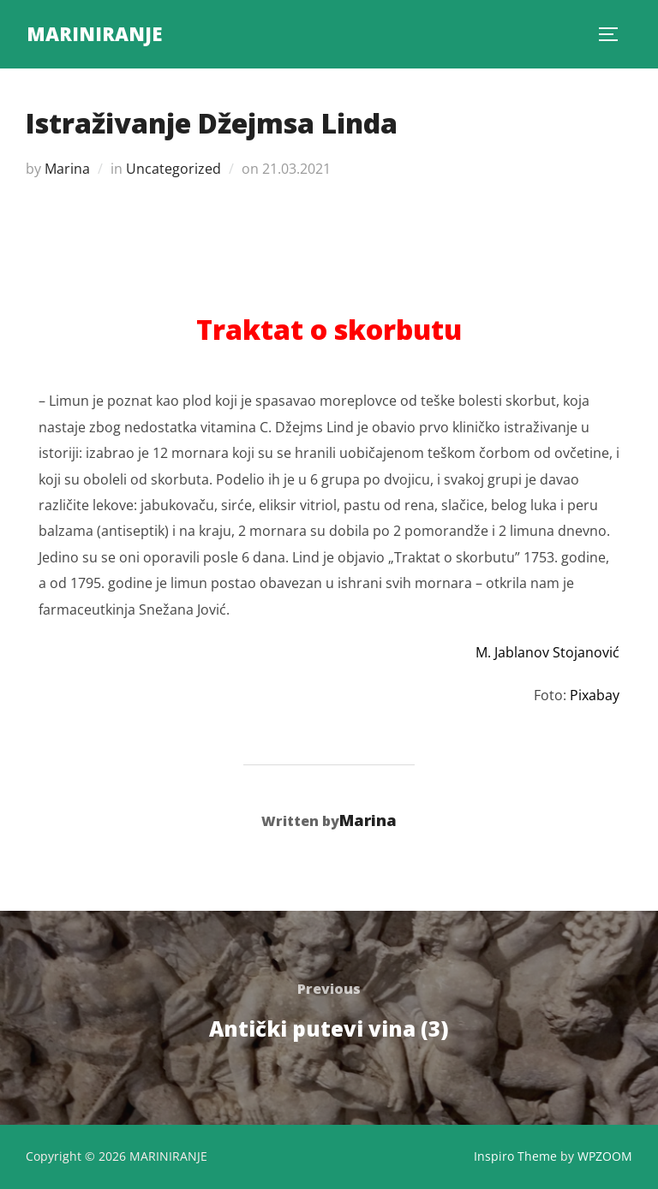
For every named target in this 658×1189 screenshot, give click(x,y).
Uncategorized (173, 168)
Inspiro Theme (515, 1156)
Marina (67, 168)
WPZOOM (604, 1156)
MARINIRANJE (95, 33)
